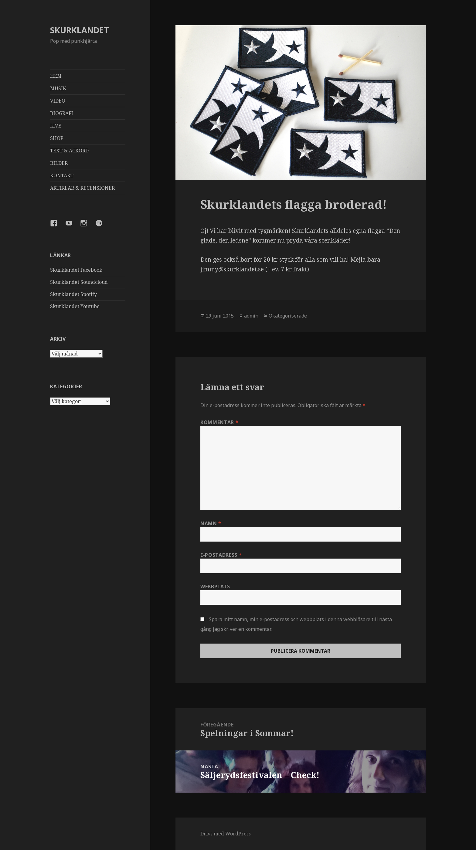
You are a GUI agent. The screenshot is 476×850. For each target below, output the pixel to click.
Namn (210, 523)
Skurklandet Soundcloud (79, 282)
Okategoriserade (288, 315)
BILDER (59, 163)
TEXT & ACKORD (69, 150)
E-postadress (221, 555)
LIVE (55, 125)
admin (251, 315)
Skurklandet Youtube (75, 306)
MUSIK (58, 88)
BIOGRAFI (61, 113)
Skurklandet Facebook (76, 270)
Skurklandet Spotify (73, 294)
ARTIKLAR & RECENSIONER (82, 188)
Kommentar (219, 422)
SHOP (56, 138)
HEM (56, 76)
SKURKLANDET (79, 30)
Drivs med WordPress (225, 833)
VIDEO (57, 100)
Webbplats (215, 586)
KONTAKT (61, 175)
